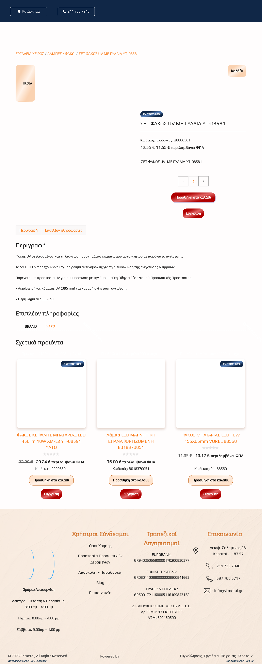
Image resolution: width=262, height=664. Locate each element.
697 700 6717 (228, 578)
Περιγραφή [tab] (28, 230)
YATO (50, 326)
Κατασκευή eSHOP (19, 660)
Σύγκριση (193, 213)
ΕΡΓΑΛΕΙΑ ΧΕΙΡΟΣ (30, 53)
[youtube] (49, 563)
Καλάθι (237, 71)
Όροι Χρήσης (100, 545)
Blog (100, 582)
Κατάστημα (31, 11)
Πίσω (25, 83)
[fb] (29, 563)
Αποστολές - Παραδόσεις (100, 572)
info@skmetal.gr (228, 590)
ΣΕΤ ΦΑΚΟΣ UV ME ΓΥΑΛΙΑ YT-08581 (109, 53)
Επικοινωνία (100, 592)
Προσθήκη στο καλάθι (193, 197)
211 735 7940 (78, 11)
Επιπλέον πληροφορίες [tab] (63, 230)
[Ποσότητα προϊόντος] (193, 181)
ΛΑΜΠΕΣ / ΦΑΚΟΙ (61, 53)
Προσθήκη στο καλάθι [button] (51, 480)
